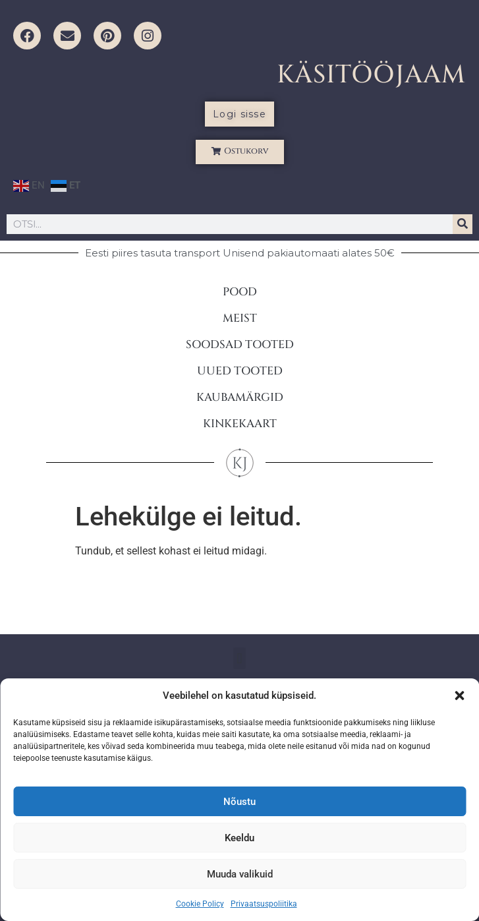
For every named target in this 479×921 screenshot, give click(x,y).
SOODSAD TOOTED (240, 344)
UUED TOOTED (240, 370)
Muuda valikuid (240, 874)
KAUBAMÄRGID (239, 397)
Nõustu (239, 802)
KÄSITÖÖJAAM (371, 75)
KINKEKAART (240, 423)
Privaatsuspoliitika (264, 903)
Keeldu (239, 838)
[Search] (462, 224)
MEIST (240, 318)
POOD (240, 291)
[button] (459, 695)
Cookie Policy (200, 903)
